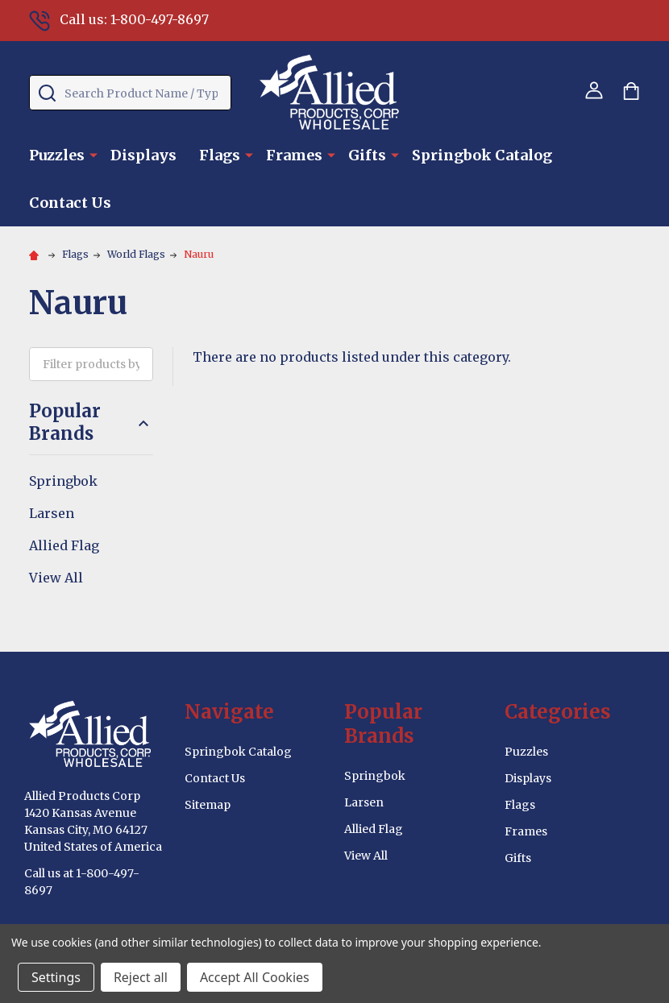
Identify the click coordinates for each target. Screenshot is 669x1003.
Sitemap (208, 805)
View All (56, 578)
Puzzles (57, 155)
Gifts (367, 155)
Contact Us (70, 202)
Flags (219, 155)
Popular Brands (91, 422)
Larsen (51, 513)
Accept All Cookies (255, 977)
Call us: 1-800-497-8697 (119, 19)
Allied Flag (64, 545)
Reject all (141, 977)
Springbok (63, 481)
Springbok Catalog (482, 155)
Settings (56, 977)
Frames (294, 155)
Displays (143, 155)
